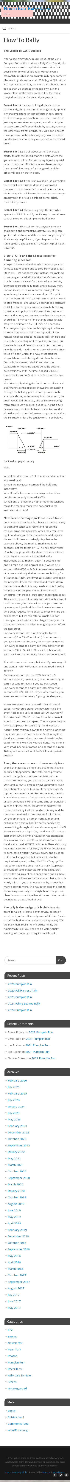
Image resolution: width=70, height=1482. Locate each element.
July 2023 (14, 1113)
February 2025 (17, 1093)
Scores (12, 1382)
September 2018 (19, 1249)
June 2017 (14, 1301)
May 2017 (14, 1307)
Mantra (46, 1472)
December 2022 (18, 1132)
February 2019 (17, 1230)
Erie (10, 1330)
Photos (12, 1356)
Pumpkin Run (16, 1362)
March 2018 (15, 1269)
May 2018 (14, 1256)
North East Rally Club (27, 8)
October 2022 (17, 1139)
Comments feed (18, 1423)
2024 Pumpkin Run (20, 1010)
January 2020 (16, 1191)
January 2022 (16, 1152)
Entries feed (16, 1417)
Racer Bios (15, 1369)
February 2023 (17, 1126)
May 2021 (14, 1158)
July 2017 (14, 1294)
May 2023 (14, 1119)
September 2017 (19, 1282)
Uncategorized (17, 1388)
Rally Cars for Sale (19, 1375)
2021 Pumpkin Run (41, 1032)
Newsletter (15, 1343)
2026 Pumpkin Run (20, 984)
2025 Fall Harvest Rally (23, 990)
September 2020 (19, 1178)
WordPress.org (18, 1430)
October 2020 (17, 1171)
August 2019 (16, 1204)
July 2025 (14, 1087)
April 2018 (14, 1262)
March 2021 (15, 1165)
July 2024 (14, 1100)
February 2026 (17, 1080)
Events (12, 1336)
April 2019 (14, 1223)
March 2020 (15, 1184)
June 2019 (14, 1210)
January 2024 (16, 1106)
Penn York (14, 1349)
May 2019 (14, 1217)
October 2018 (17, 1243)
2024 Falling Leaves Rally (24, 1003)
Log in (11, 1410)
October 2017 (17, 1275)
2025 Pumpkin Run (20, 997)
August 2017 (16, 1288)
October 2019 (17, 1197)
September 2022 (19, 1145)
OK (59, 960)
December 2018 (18, 1236)
